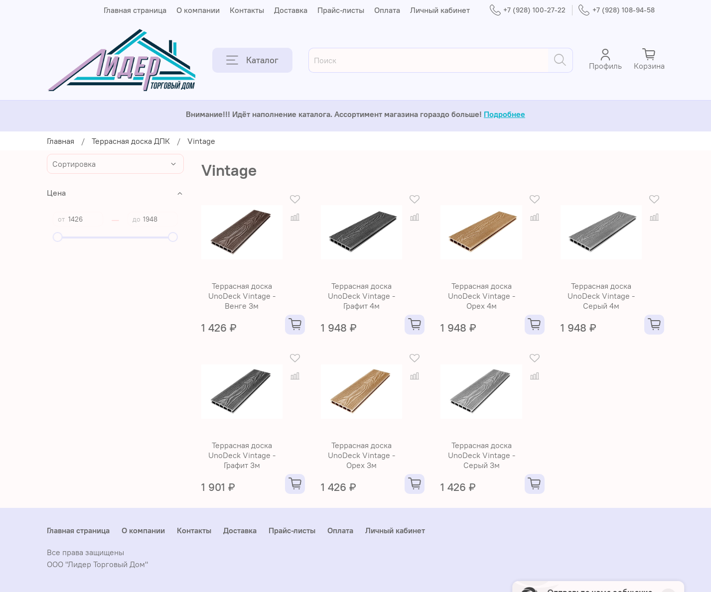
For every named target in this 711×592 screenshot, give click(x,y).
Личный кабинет (440, 10)
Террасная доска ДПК (131, 141)
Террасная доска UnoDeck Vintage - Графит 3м (242, 455)
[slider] (57, 237)
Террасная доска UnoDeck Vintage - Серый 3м (481, 455)
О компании (198, 10)
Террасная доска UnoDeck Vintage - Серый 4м (601, 296)
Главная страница (135, 10)
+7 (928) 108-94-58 (616, 10)
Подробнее (504, 114)
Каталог (252, 60)
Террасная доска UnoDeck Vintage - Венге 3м (242, 296)
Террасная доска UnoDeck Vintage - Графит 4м (361, 296)
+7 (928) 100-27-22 (528, 10)
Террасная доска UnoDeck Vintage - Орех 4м (481, 296)
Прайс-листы (340, 10)
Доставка (290, 10)
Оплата (387, 10)
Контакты (247, 10)
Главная (60, 141)
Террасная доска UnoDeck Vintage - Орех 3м (361, 455)
